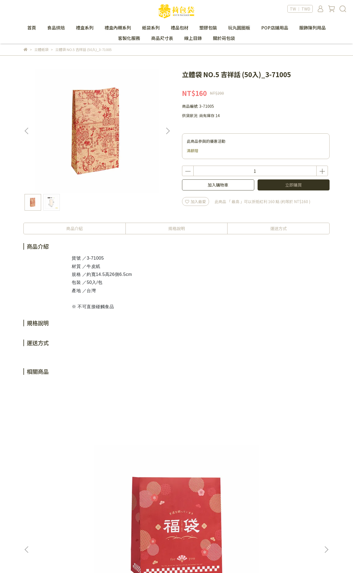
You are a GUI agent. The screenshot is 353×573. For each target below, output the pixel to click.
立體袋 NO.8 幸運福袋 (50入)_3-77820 (208, 453)
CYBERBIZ (146, 559)
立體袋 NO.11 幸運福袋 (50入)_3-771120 (284, 453)
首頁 (31, 28)
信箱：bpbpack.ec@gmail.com (51, 529)
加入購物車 (218, 185)
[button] (167, 131)
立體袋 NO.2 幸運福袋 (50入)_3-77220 (59, 453)
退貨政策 (102, 529)
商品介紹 (74, 228)
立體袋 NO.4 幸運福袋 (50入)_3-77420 (134, 453)
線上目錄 (193, 38)
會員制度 (102, 512)
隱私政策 (174, 512)
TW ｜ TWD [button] (300, 8)
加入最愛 (195, 201)
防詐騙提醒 (176, 520)
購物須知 (102, 520)
